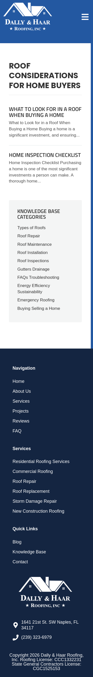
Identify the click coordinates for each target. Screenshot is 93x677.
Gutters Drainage (33, 269)
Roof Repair (28, 236)
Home (18, 381)
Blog (17, 541)
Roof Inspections (33, 260)
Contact (20, 561)
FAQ (17, 430)
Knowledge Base (29, 551)
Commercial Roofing (33, 471)
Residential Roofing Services (41, 461)
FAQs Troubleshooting (38, 277)
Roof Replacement (31, 491)
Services (21, 401)
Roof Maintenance (34, 244)
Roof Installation (32, 252)
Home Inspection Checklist (45, 155)
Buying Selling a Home (38, 308)
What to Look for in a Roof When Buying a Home (45, 112)
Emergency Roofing (35, 300)
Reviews (21, 421)
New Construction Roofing (38, 511)
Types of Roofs (31, 227)
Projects (21, 411)
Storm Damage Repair (35, 501)
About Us (22, 391)
